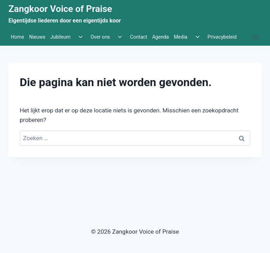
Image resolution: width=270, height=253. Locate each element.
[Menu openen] (255, 37)
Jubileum (60, 37)
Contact (138, 37)
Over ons (100, 37)
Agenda (160, 37)
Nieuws (37, 37)
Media (180, 37)
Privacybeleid (222, 37)
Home (17, 37)
